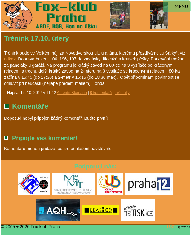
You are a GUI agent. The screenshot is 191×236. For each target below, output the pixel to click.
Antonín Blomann (72, 93)
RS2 (171, 226)
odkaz (10, 58)
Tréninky (122, 93)
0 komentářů (101, 93)
